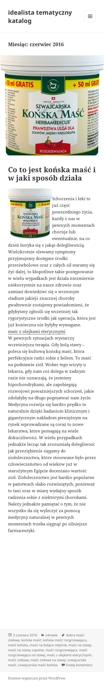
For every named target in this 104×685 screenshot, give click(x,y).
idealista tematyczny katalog (40, 16)
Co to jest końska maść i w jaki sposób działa (52, 174)
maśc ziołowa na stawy (48, 660)
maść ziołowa (18, 660)
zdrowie (51, 635)
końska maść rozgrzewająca (65, 640)
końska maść (31, 640)
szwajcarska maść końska (38, 665)
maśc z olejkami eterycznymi (36, 331)
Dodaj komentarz (79, 665)
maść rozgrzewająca (61, 650)
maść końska (18, 645)
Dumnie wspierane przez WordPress (36, 678)
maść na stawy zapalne (26, 650)
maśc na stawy (80, 645)
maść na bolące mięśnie (48, 645)
